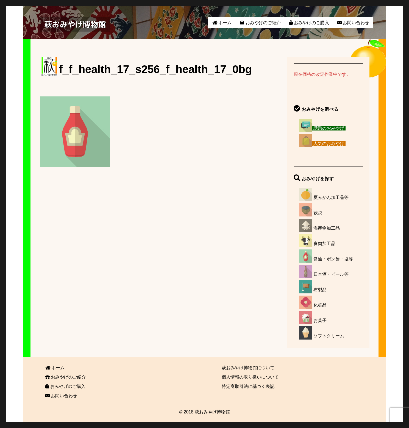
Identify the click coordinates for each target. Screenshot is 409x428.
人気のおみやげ (328, 143)
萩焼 (317, 212)
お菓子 (320, 320)
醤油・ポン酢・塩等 (333, 259)
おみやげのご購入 (309, 22)
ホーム (222, 22)
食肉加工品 (324, 243)
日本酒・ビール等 (331, 274)
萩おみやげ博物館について (248, 367)
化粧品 (320, 305)
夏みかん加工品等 (331, 197)
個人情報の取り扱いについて (250, 377)
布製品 (320, 289)
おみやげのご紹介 (260, 22)
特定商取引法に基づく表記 (248, 386)
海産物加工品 (326, 228)
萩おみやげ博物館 (75, 24)
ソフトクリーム (328, 335)
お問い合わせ (353, 22)
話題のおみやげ (328, 128)
